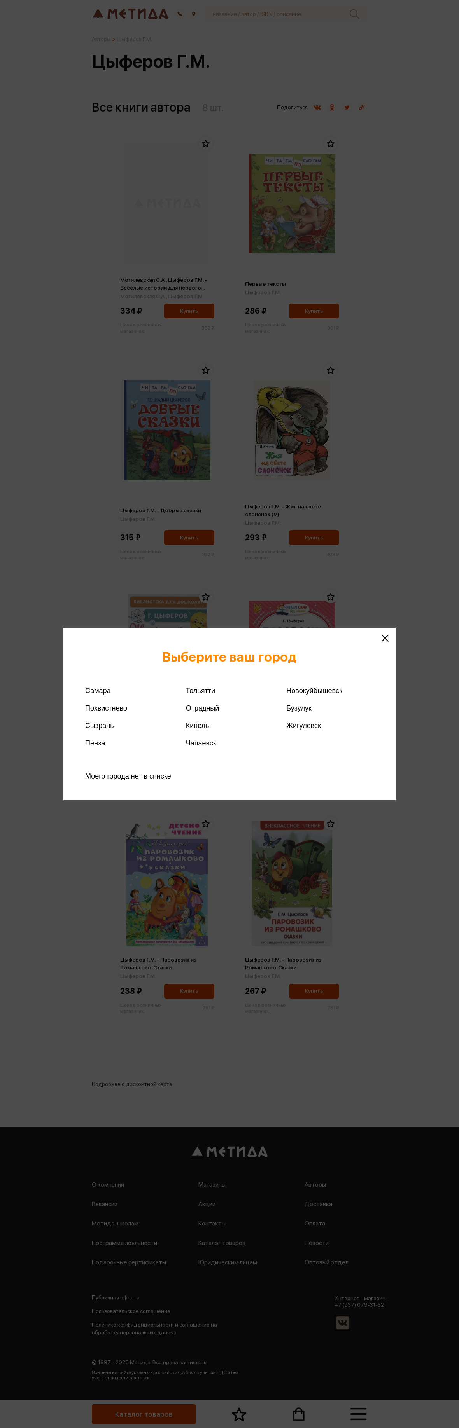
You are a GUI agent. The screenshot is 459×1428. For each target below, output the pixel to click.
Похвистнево (106, 708)
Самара (98, 691)
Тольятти (200, 691)
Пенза (95, 743)
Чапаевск (201, 743)
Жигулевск (303, 726)
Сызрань (99, 726)
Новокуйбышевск (314, 691)
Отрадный (202, 708)
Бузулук (298, 708)
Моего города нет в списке (128, 776)
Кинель (197, 726)
